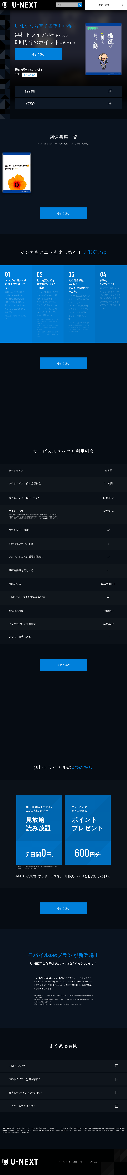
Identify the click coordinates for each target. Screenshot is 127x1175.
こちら (52, 334)
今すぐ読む (104, 5)
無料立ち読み (30, 75)
